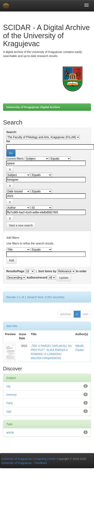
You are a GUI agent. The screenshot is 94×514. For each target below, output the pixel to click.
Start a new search (21, 225)
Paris (9, 403)
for (8, 141)
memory (11, 394)
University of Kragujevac (16, 463)
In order (81, 271)
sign (9, 411)
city (8, 386)
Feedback (40, 463)
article (10, 432)
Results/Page (15, 271)
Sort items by (47, 271)
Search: (11, 132)
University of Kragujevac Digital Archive (33, 107)
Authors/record (37, 277)
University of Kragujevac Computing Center (28, 458)
